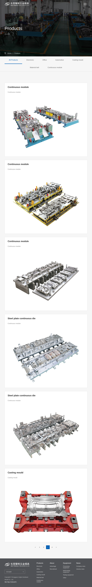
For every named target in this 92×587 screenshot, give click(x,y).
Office (44, 60)
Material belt (34, 67)
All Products (13, 60)
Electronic (30, 60)
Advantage (53, 566)
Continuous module (55, 67)
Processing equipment (66, 566)
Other (64, 577)
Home (9, 53)
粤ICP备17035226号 (11, 582)
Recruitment (53, 569)
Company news (80, 566)
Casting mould (77, 60)
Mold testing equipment (66, 571)
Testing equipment (68, 575)
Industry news (80, 569)
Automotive (59, 60)
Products (17, 53)
